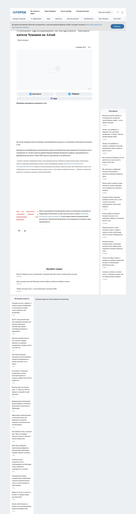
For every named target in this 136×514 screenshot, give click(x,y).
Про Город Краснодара (47, 447)
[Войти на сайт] (122, 12)
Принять (117, 26)
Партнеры (58, 459)
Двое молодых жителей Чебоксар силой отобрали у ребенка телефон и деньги (54, 283)
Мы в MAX (117, 19)
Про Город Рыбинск (46, 443)
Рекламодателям (82, 11)
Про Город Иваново (77, 441)
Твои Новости (29, 441)
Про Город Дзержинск (15, 447)
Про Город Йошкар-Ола (47, 441)
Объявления (13, 456)
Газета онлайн (66, 11)
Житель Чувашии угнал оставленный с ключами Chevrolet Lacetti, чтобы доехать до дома (54, 275)
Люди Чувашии (50, 11)
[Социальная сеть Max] (54, 98)
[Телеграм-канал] (73, 94)
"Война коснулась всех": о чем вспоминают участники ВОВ (54, 290)
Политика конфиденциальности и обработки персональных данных (27, 488)
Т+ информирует (36, 19)
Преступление (23, 40)
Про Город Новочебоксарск (17, 441)
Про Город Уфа (60, 443)
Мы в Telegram (103, 19)
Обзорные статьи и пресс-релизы (64, 456)
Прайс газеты (13, 459)
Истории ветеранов (19, 19)
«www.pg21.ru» (22, 462)
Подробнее (58, 485)
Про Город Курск (30, 443)
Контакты (58, 454)
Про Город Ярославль (15, 443)
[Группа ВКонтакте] (35, 94)
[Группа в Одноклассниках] (94, 444)
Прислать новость (105, 12)
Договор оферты (37, 456)
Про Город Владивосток (32, 447)
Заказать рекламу (73, 19)
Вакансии (58, 19)
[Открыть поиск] (118, 12)
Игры (32, 13)
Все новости (35, 11)
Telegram (12, 454)
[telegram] (25, 230)
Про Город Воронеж (62, 441)
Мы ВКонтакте (88, 19)
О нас (34, 454)
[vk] (19, 230)
